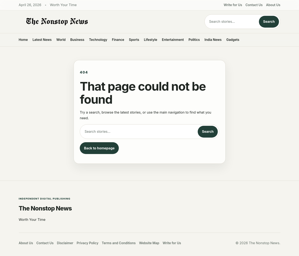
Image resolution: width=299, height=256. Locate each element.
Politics (194, 40)
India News (213, 40)
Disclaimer (65, 243)
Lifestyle (150, 40)
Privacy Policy (87, 243)
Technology (98, 40)
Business (77, 40)
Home (23, 40)
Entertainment (173, 40)
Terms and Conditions (119, 243)
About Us (273, 5)
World (61, 40)
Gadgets (232, 40)
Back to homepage (99, 148)
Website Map (149, 243)
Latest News (41, 40)
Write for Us (233, 5)
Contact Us (253, 5)
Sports (134, 40)
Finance (118, 40)
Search (269, 21)
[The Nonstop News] (103, 21)
